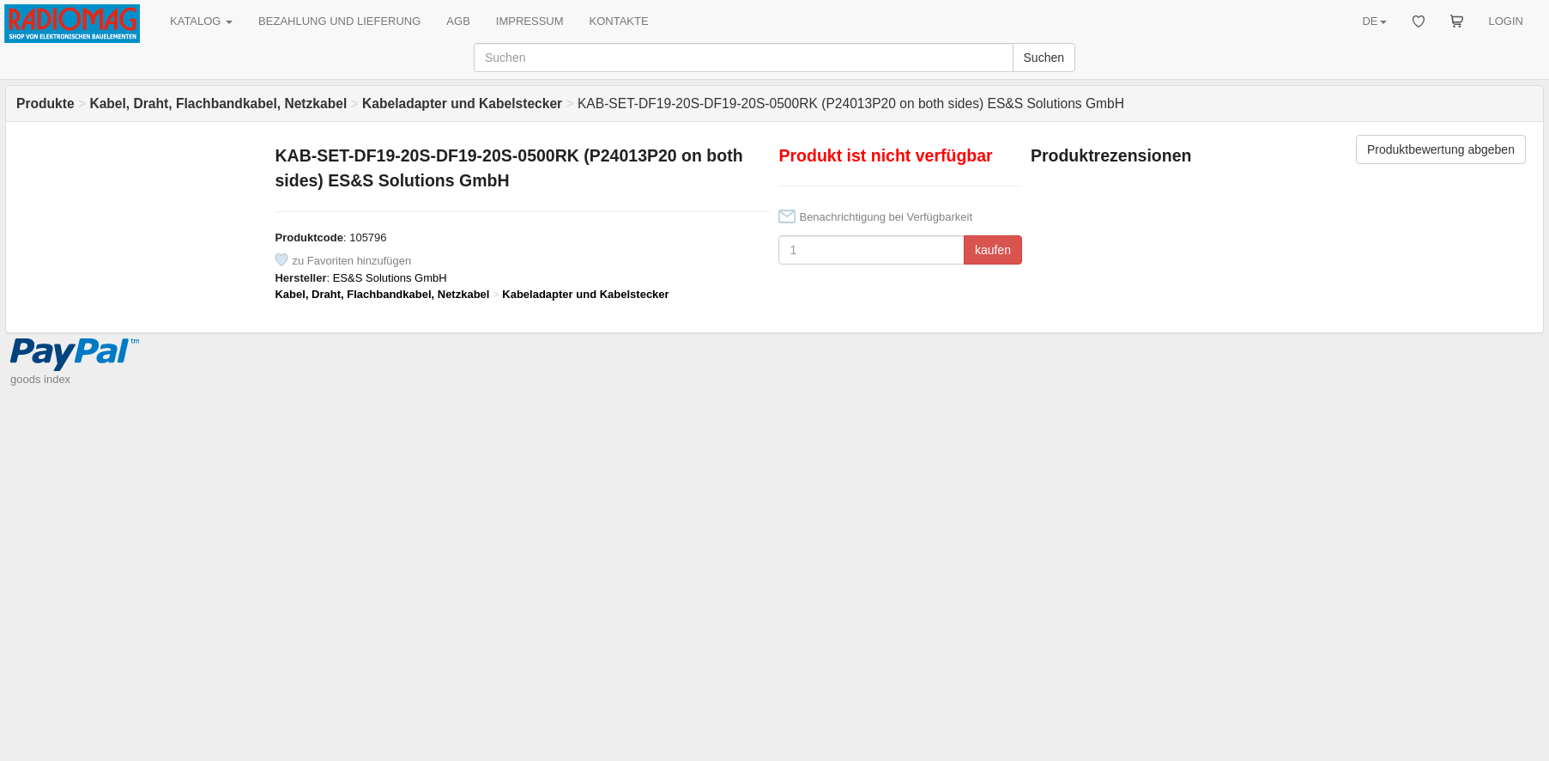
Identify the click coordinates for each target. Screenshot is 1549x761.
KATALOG (201, 21)
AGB (457, 21)
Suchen (1044, 57)
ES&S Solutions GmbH (390, 277)
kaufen (993, 250)
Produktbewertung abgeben (1441, 149)
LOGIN (1506, 21)
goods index (40, 379)
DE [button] (1374, 21)
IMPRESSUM (530, 21)
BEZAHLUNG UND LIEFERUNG (339, 21)
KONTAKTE (619, 21)
